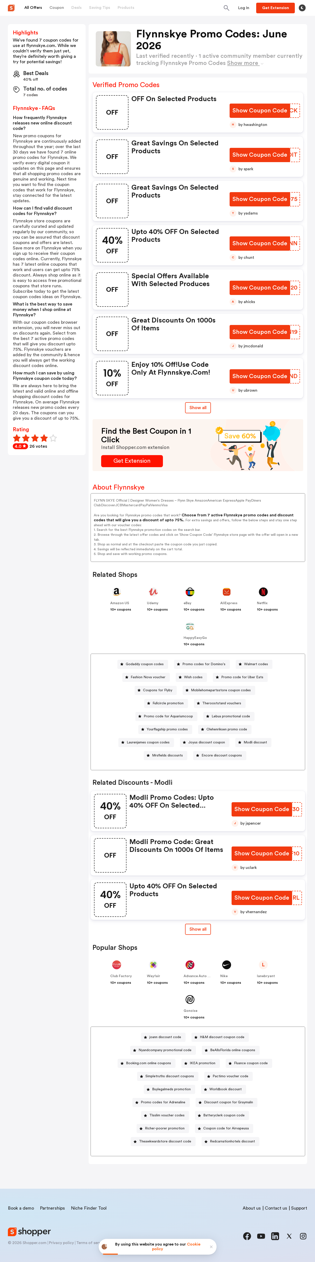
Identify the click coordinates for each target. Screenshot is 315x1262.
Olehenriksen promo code (226, 729)
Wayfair (153, 976)
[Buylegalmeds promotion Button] (169, 1089)
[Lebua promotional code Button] (228, 716)
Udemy (152, 603)
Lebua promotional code (231, 716)
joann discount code (165, 1037)
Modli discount (255, 742)
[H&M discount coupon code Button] (220, 1037)
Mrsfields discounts (167, 755)
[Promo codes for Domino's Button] (202, 664)
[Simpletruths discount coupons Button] (167, 1076)
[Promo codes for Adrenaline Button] (161, 1102)
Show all (197, 929)
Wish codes (193, 677)
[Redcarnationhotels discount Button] (230, 1141)
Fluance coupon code (251, 1063)
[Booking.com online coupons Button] (146, 1063)
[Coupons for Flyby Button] (156, 690)
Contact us (276, 1208)
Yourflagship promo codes (167, 729)
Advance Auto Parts (200, 976)
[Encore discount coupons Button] (219, 755)
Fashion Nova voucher (148, 677)
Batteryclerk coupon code (224, 1115)
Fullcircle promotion (168, 703)
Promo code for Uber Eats (242, 677)
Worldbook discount (225, 1089)
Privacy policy (61, 1243)
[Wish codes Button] (191, 677)
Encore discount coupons (222, 755)
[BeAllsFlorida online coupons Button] (231, 1050)
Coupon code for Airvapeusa (226, 1128)
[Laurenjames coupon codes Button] (146, 742)
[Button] (243, 7)
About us (252, 1208)
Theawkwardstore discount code (165, 1141)
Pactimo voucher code (230, 1076)
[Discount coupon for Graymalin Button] (226, 1102)
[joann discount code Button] (163, 1037)
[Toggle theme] (302, 8)
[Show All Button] (198, 929)
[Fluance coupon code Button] (249, 1063)
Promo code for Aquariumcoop (168, 716)
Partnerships (52, 1208)
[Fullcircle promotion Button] (166, 703)
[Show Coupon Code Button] (260, 111)
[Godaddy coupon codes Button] (142, 664)
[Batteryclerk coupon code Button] (222, 1115)
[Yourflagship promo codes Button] (165, 729)
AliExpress (228, 603)
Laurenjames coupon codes (148, 742)
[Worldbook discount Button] (223, 1089)
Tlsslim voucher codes (167, 1115)
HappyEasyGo (195, 638)
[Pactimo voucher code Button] (228, 1076)
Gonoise (190, 1011)
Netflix (262, 603)
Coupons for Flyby (157, 690)
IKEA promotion (202, 1063)
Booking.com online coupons (148, 1063)
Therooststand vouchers (221, 703)
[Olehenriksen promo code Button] (225, 729)
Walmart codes (256, 664)
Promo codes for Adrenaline (163, 1102)
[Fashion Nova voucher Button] (146, 677)
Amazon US (119, 603)
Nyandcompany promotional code (165, 1050)
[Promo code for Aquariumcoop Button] (166, 716)
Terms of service (91, 1243)
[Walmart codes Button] (254, 664)
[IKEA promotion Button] (200, 1063)
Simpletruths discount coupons (169, 1076)
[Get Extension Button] (132, 461)
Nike (224, 976)
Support (299, 1208)
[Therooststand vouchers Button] (220, 703)
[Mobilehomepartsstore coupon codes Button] (219, 690)
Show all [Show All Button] (197, 407)
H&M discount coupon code (222, 1037)
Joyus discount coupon (206, 742)
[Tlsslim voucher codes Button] (165, 1115)
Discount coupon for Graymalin (228, 1102)
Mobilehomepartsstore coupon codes (221, 690)
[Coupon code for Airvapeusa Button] (224, 1128)
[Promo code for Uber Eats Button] (240, 677)
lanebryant (266, 976)
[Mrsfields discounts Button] (165, 755)
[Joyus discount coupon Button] (204, 742)
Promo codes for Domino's (203, 664)
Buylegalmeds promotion (171, 1089)
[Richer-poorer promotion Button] (163, 1128)
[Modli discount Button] (253, 742)
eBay (187, 603)
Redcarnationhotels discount (232, 1141)
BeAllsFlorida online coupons (232, 1050)
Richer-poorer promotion (165, 1128)
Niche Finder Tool (89, 1208)
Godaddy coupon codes (145, 664)
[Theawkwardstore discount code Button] (163, 1141)
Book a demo (21, 1208)
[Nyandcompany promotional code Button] (163, 1050)
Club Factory (121, 976)
